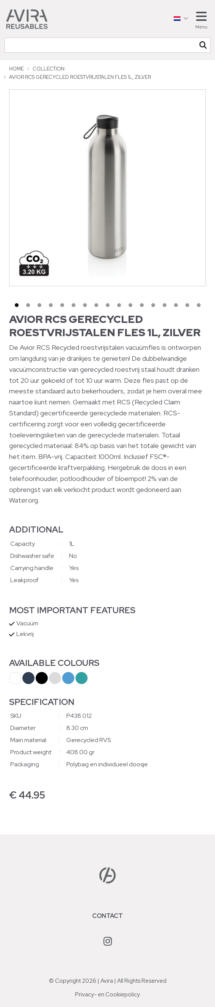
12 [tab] (142, 305)
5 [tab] (62, 305)
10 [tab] (119, 305)
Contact (107, 916)
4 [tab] (51, 305)
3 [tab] (39, 305)
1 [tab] (16, 305)
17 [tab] (198, 305)
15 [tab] (176, 305)
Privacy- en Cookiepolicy (107, 994)
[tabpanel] (107, 187)
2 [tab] (28, 305)
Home (16, 69)
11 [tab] (130, 305)
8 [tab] (96, 305)
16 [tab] (187, 305)
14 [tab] (164, 305)
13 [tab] (153, 305)
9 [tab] (107, 305)
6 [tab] (73, 305)
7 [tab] (85, 305)
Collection (48, 69)
